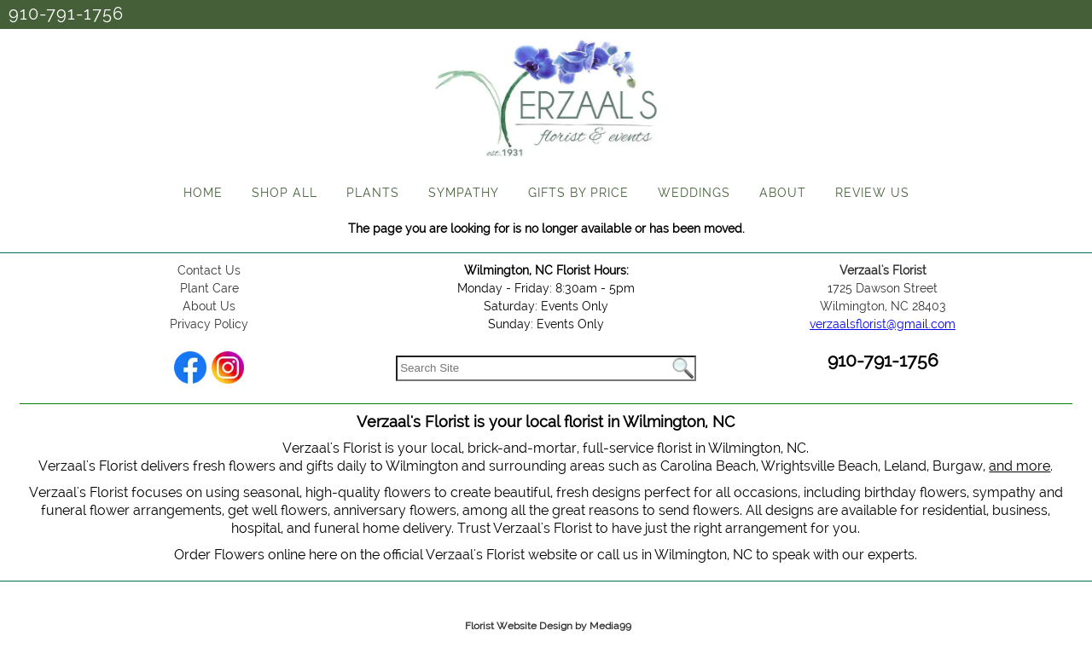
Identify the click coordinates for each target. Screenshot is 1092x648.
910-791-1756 (66, 13)
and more (1019, 466)
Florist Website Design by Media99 (548, 626)
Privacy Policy (209, 324)
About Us (209, 306)
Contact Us (209, 270)
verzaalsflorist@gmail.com (883, 324)
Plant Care (209, 288)
